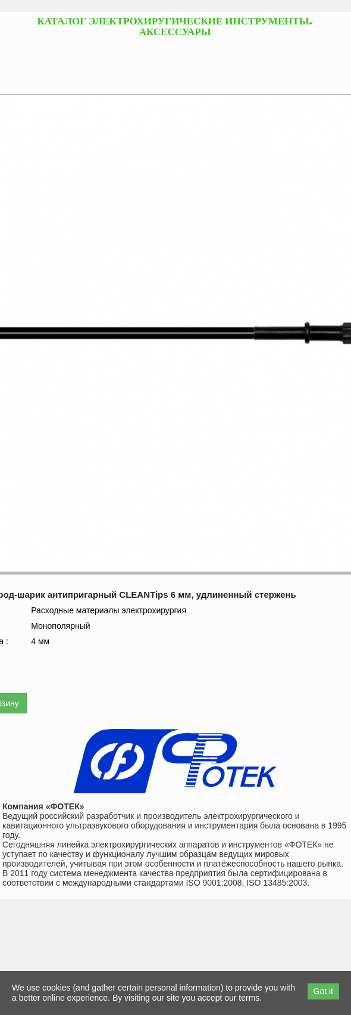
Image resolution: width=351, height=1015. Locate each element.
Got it (323, 991)
